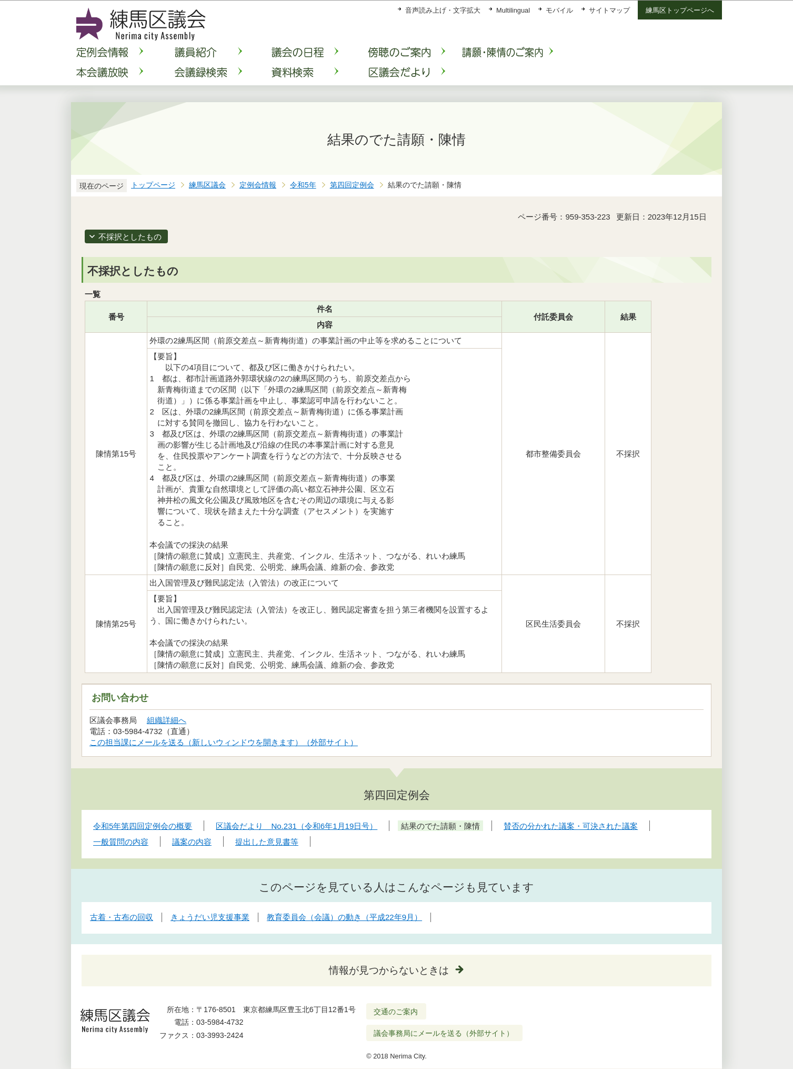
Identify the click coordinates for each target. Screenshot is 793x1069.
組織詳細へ (166, 720)
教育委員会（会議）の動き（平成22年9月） (344, 917)
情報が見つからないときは (389, 970)
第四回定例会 (352, 185)
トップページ (153, 185)
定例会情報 (257, 185)
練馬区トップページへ (680, 10)
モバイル (559, 10)
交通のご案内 (396, 1011)
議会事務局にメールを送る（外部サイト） (444, 1033)
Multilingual (513, 10)
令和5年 (303, 185)
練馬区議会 (207, 185)
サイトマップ (609, 10)
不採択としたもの (130, 236)
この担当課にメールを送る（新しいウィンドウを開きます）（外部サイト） (223, 742)
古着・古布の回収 (121, 917)
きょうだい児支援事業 (209, 917)
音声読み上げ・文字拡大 (442, 10)
